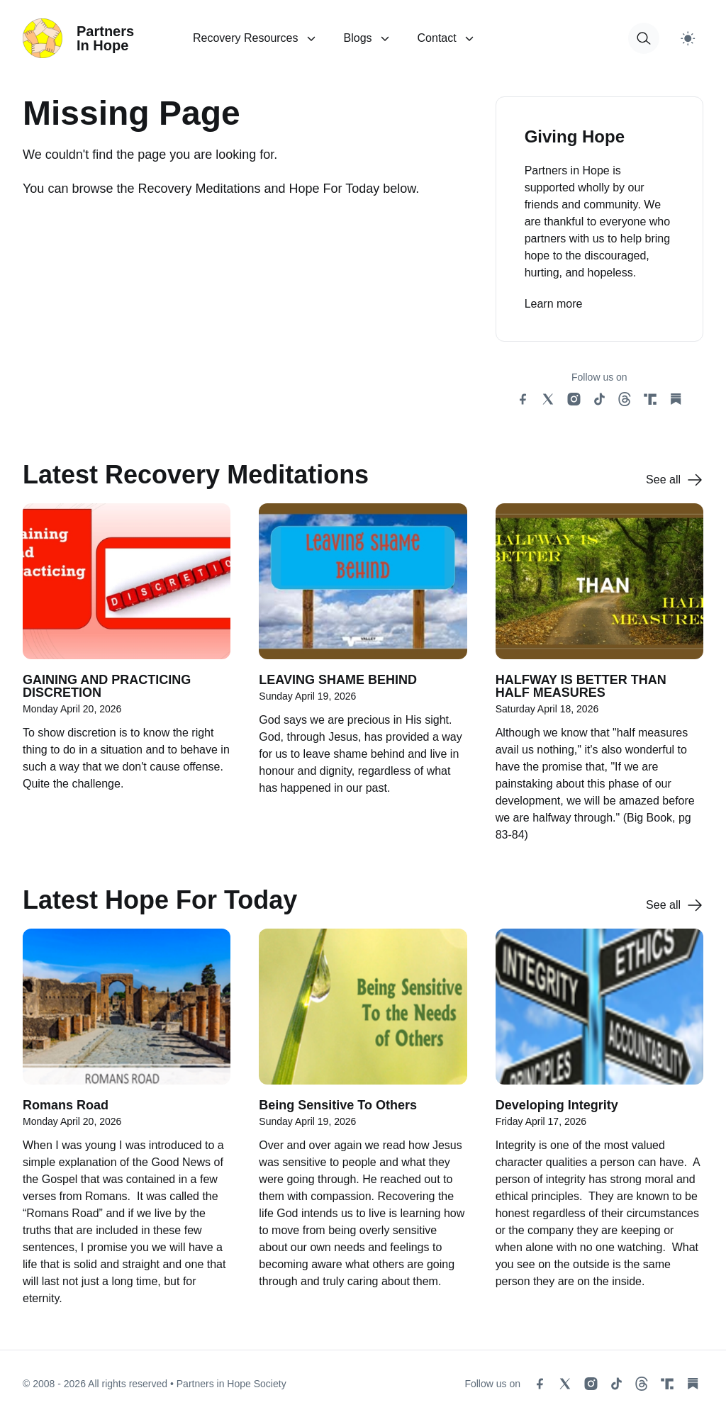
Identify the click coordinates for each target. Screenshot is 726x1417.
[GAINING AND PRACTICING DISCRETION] (126, 680)
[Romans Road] (126, 1125)
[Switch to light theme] (687, 38)
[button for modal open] (643, 38)
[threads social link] (624, 399)
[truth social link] (650, 399)
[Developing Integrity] (599, 1125)
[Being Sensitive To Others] (363, 1125)
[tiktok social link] (599, 399)
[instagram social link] (573, 399)
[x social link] (548, 399)
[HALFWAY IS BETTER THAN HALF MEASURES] (599, 680)
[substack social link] (675, 399)
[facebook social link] (522, 399)
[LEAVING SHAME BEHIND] (363, 680)
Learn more (554, 304)
